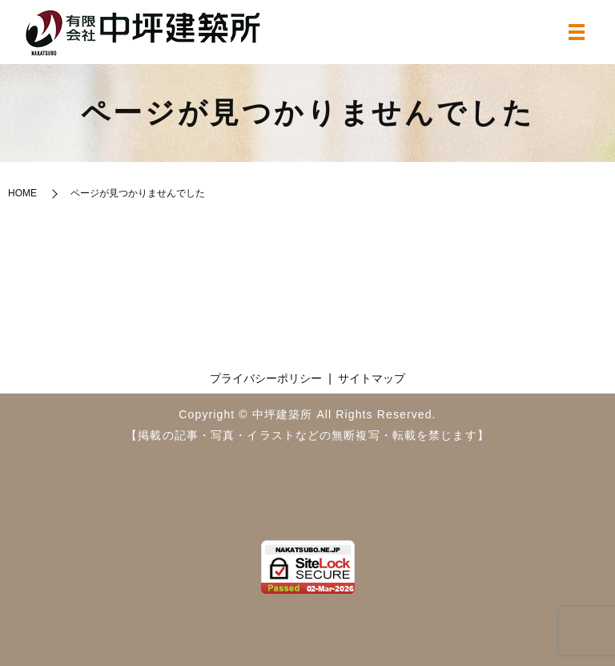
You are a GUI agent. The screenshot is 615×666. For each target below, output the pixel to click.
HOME (22, 193)
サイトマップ (371, 378)
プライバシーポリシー (266, 378)
